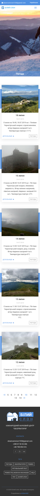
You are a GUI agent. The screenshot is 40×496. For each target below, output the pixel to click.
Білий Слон (22, 477)
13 (16, 397)
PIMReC (30, 464)
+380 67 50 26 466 (20, 444)
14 (20, 397)
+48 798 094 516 (20, 447)
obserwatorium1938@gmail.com (20, 441)
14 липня (20, 238)
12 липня (20, 362)
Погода (33, 136)
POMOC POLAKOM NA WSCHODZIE (17, 473)
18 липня (20, 115)
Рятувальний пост (19, 468)
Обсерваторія (20, 464)
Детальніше (8, 136)
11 (31, 394)
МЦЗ (33, 473)
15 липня (20, 175)
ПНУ (14, 477)
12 (35, 394)
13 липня (20, 299)
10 (26, 394)
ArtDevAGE (24, 493)
